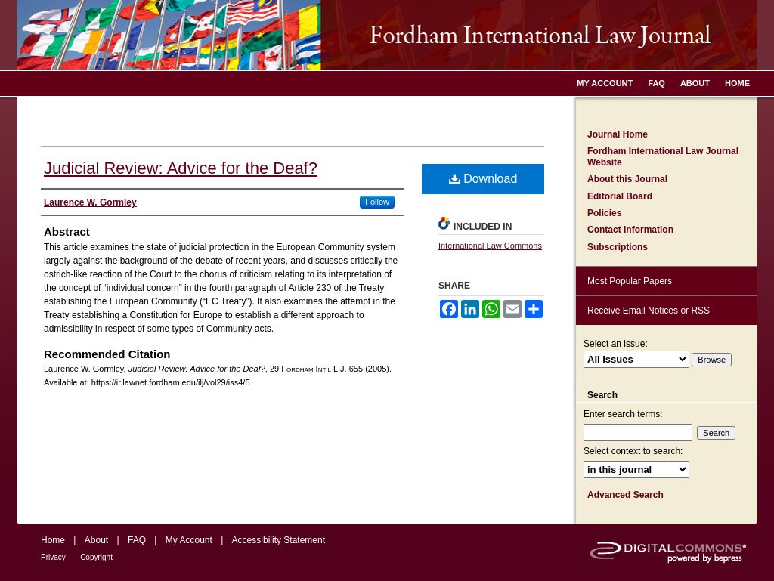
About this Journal (627, 179)
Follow (377, 201)
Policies (604, 213)
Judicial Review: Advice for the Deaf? (180, 168)
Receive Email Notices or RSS (648, 310)
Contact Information (630, 229)
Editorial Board (619, 196)
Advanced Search (625, 495)
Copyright (96, 557)
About (96, 540)
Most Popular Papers (629, 281)
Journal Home (617, 134)
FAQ (137, 540)
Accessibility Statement (278, 540)
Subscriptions (617, 247)
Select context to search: (633, 451)
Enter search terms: (623, 414)
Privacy (53, 557)
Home (53, 540)
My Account (189, 540)
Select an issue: (616, 343)
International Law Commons (490, 245)
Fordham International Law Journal (387, 35)
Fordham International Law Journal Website (662, 156)
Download (483, 178)
